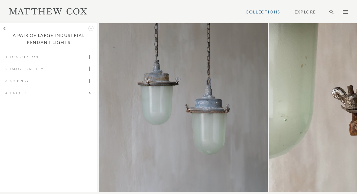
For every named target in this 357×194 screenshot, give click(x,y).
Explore (305, 12)
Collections (263, 12)
